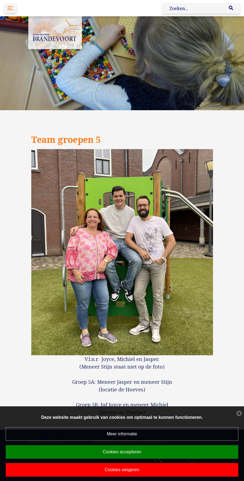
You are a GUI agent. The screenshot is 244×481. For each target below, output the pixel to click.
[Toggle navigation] (10, 8)
